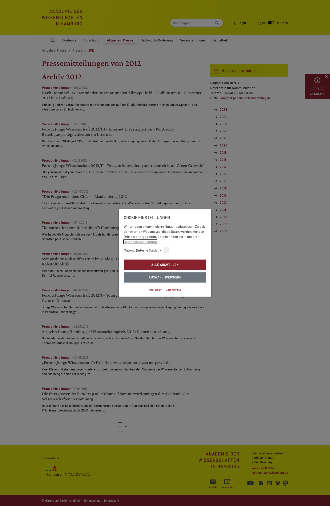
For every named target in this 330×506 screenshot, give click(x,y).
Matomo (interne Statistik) (146, 250)
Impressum (155, 289)
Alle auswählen (165, 264)
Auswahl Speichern (165, 277)
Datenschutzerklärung (140, 242)
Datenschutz (173, 289)
